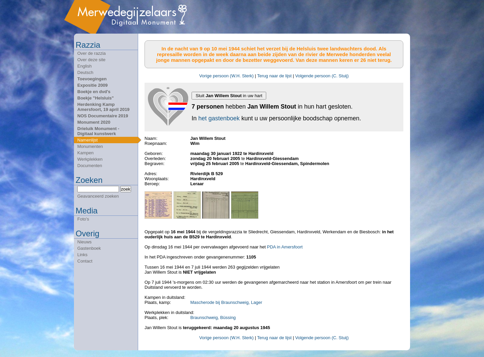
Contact (84, 261)
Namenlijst (87, 140)
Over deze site (91, 59)
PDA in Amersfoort (284, 246)
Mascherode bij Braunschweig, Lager (226, 302)
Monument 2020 (93, 122)
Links (82, 254)
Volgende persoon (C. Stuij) (322, 75)
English (84, 66)
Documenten (89, 165)
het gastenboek (219, 118)
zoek (125, 189)
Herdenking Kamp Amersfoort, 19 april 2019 (103, 107)
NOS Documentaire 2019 (102, 115)
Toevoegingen (92, 78)
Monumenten (90, 146)
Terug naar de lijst (274, 75)
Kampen (85, 152)
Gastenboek (89, 248)
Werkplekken (90, 159)
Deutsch (85, 72)
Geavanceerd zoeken (98, 196)
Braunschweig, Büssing (213, 317)
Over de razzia (91, 53)
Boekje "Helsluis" (95, 98)
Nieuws (84, 241)
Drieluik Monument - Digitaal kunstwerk (98, 131)
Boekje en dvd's (93, 91)
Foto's (83, 219)
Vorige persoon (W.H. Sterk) (226, 75)
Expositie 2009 (92, 85)
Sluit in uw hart (229, 95)
